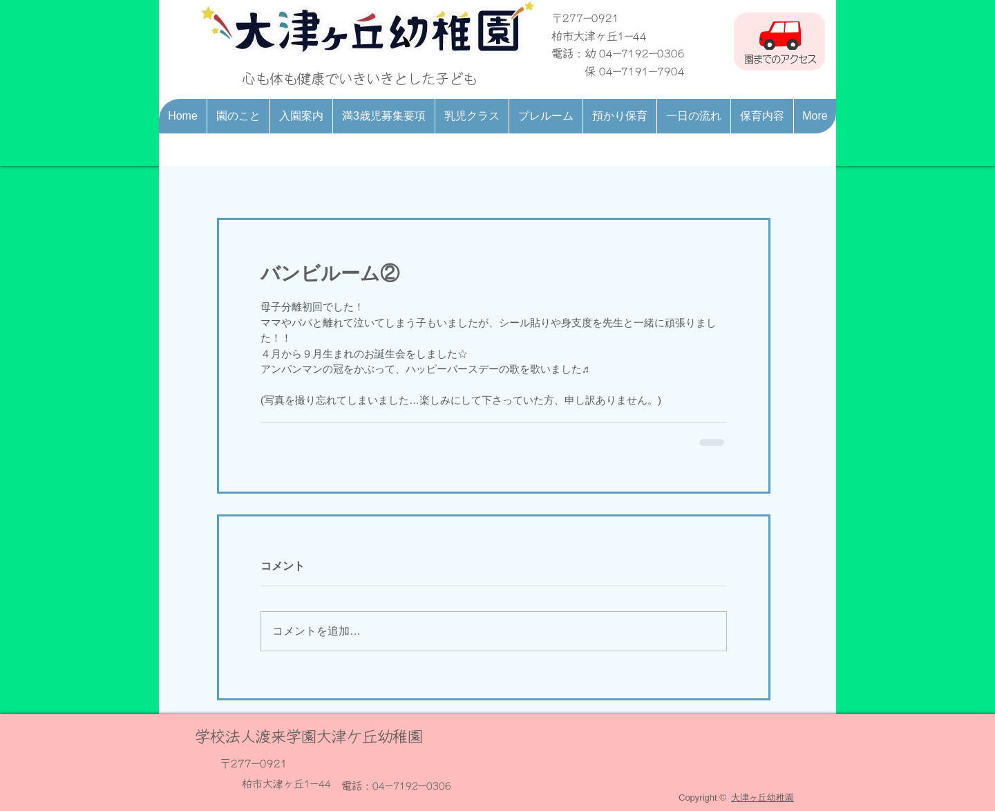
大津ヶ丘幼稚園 (762, 797)
